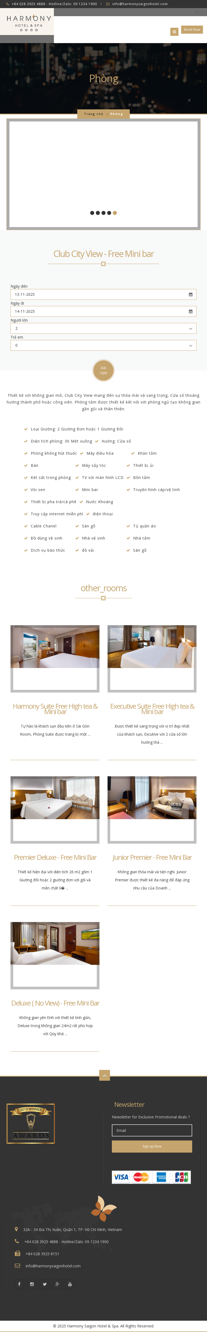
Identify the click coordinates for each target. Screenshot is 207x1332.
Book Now (192, 29)
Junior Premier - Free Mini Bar (152, 857)
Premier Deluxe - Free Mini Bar (55, 857)
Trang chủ (94, 114)
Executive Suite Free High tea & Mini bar (152, 708)
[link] (152, 1161)
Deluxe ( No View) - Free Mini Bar (55, 1003)
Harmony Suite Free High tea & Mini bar (55, 708)
